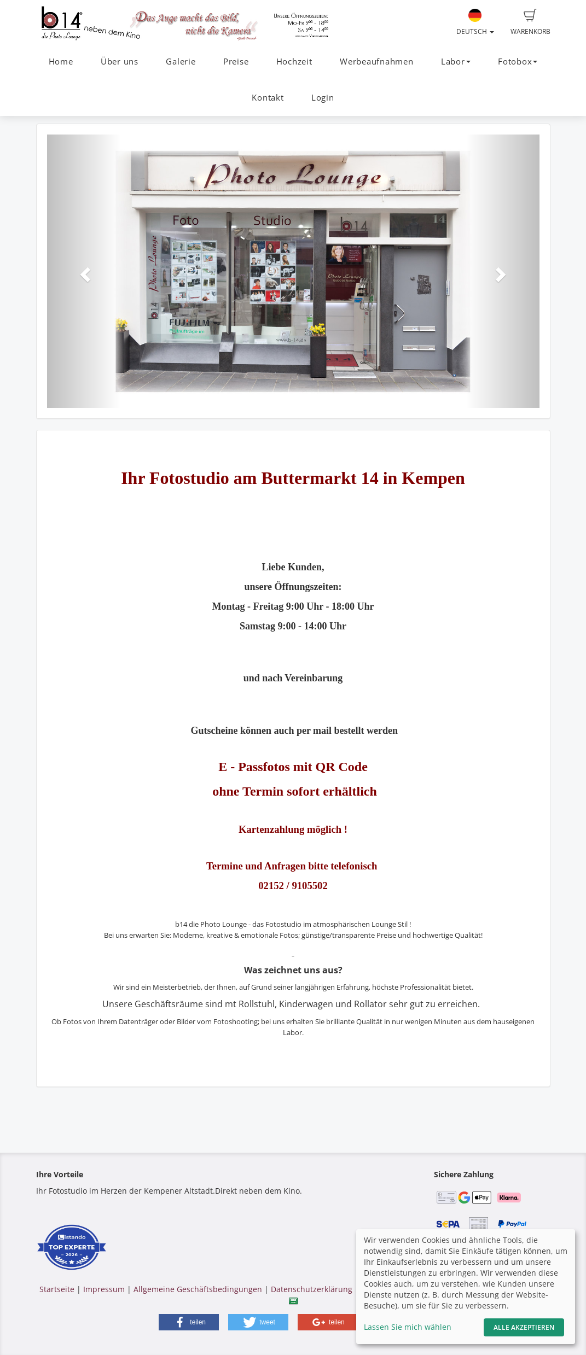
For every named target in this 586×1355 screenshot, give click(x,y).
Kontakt (267, 97)
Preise (236, 61)
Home (61, 61)
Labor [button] (456, 61)
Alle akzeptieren (524, 1327)
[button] (84, 271)
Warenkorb (530, 22)
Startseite (56, 1289)
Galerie (180, 61)
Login (322, 97)
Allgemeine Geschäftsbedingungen (198, 1289)
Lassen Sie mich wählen (407, 1327)
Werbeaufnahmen (377, 61)
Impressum (104, 1289)
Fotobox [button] (517, 61)
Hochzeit (294, 61)
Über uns (119, 61)
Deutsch (475, 22)
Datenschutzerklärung (311, 1289)
